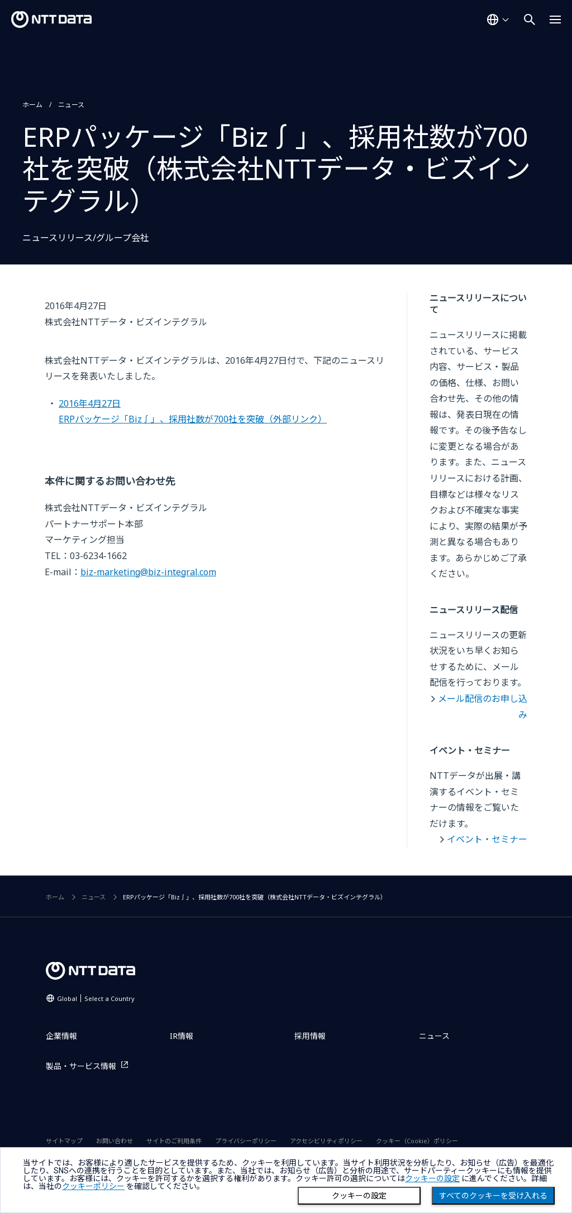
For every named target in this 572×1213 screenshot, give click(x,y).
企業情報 (61, 1036)
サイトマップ (64, 1141)
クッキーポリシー (93, 1186)
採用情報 (310, 1036)
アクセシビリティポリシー (326, 1141)
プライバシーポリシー (246, 1141)
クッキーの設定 (359, 1195)
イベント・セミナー (487, 839)
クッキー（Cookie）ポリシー (417, 1141)
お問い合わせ (114, 1141)
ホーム (32, 104)
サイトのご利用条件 (174, 1141)
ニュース (71, 104)
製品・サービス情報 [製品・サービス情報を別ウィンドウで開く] (81, 1066)
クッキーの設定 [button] (432, 1178)
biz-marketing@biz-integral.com (148, 572)
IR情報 (181, 1036)
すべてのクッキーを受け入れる (493, 1195)
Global (96, 998)
